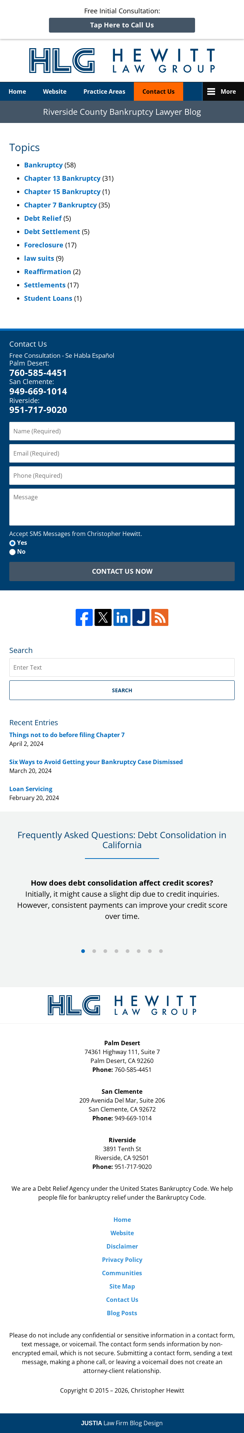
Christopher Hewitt (157, 1390)
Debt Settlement (52, 231)
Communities (122, 1273)
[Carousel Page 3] (105, 951)
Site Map (122, 1286)
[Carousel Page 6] (138, 951)
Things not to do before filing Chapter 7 (67, 735)
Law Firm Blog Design (122, 1423)
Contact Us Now (122, 571)
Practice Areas (104, 91)
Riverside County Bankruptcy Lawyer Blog (122, 60)
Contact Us (158, 91)
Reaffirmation (47, 271)
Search (122, 690)
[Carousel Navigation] (122, 950)
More (228, 91)
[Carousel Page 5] (127, 951)
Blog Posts (122, 1313)
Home (17, 91)
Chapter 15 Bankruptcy (62, 191)
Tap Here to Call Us (122, 24)
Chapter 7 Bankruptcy (60, 204)
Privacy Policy (122, 1260)
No (21, 551)
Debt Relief (43, 218)
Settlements (45, 284)
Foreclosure (43, 244)
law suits (39, 258)
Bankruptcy (43, 164)
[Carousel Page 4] (116, 951)
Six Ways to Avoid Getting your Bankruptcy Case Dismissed (96, 762)
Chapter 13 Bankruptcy (62, 178)
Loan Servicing (30, 789)
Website (54, 91)
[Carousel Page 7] (149, 951)
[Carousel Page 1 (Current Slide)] (83, 951)
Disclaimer (122, 1246)
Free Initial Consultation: (122, 19)
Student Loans (48, 298)
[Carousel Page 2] (94, 951)
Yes (22, 543)
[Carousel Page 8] (160, 951)
